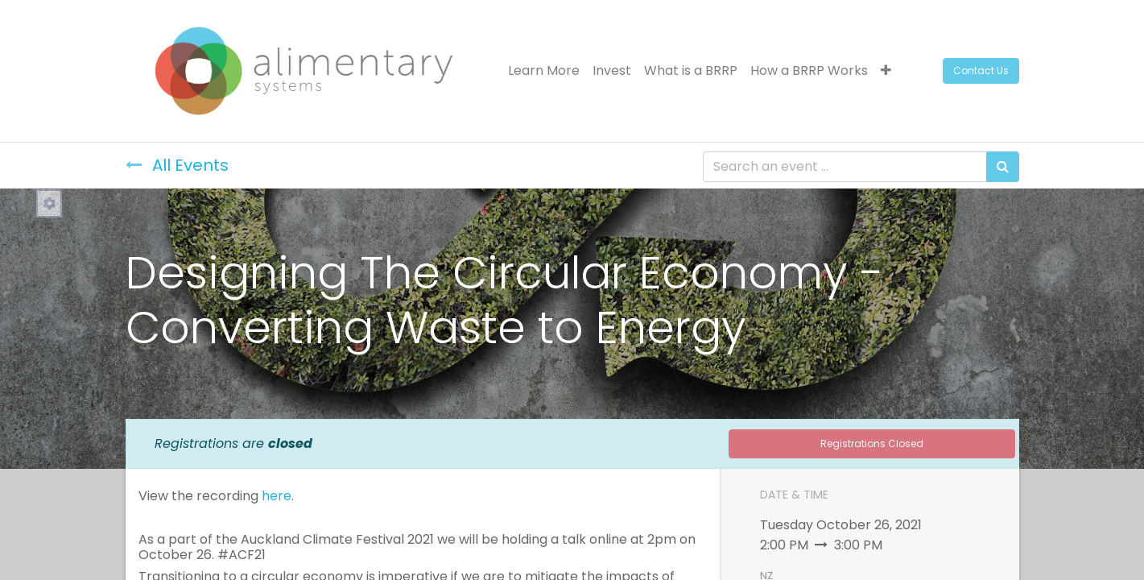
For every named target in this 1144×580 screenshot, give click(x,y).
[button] (886, 71)
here (276, 496)
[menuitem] (544, 71)
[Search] (1002, 166)
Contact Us (981, 70)
